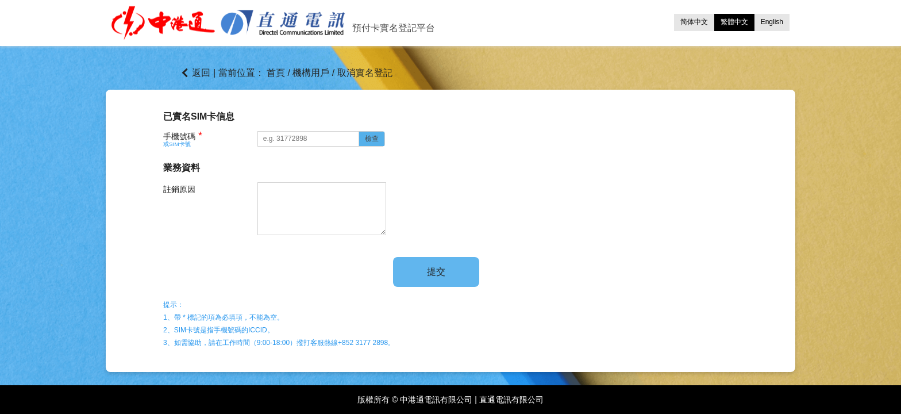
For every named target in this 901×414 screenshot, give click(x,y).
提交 (436, 272)
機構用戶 (310, 73)
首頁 (276, 73)
